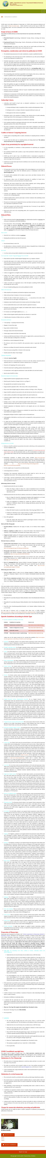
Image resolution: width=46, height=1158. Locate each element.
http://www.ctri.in (24, 754)
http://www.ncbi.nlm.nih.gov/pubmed (12, 465)
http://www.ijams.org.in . (14, 25)
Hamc (2, 1140)
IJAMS (21, 1156)
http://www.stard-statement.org (35, 627)
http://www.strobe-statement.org (35, 633)
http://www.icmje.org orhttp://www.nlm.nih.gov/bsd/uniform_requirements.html (18, 612)
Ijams (2, 1138)
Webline (33, 1156)
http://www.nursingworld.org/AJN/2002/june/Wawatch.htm (16, 548)
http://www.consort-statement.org (35, 625)
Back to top (23, 1152)
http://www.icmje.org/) (40, 457)
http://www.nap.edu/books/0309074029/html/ (20, 553)
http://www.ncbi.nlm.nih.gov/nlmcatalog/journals (28, 463)
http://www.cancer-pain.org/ (12, 559)
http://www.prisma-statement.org (35, 630)
